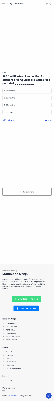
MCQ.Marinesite (15, 3)
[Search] (50, 3)
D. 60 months (9, 112)
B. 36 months (9, 98)
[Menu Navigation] (3, 3)
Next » (48, 120)
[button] (46, 3)
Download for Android (26, 299)
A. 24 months (9, 90)
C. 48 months (9, 105)
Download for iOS (26, 308)
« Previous (8, 120)
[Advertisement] (27, 38)
